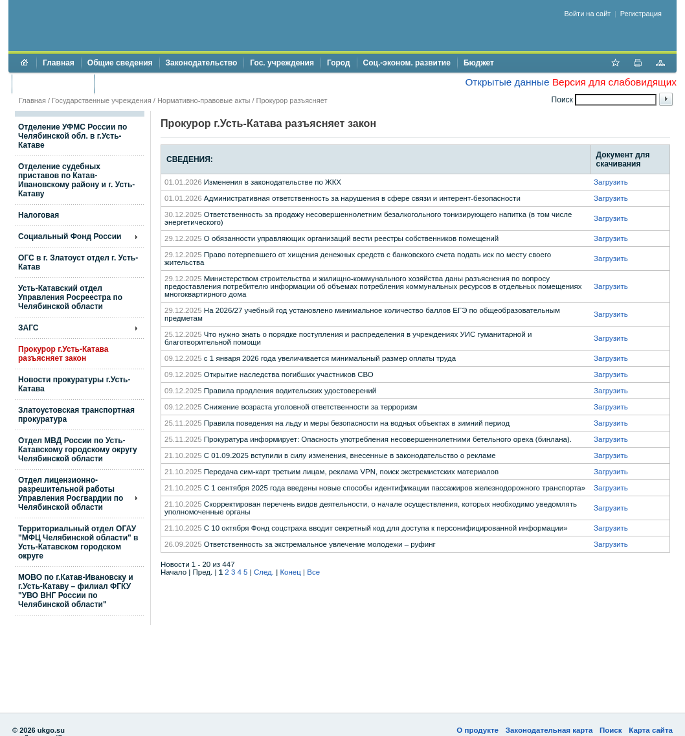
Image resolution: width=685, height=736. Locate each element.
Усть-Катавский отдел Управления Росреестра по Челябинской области (70, 297)
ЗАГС (28, 327)
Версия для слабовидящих (614, 81)
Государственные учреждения (102, 100)
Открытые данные (507, 81)
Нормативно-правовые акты (203, 100)
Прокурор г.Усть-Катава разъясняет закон (63, 354)
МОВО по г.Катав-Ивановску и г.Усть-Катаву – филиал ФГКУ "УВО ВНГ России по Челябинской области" (75, 591)
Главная (58, 62)
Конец (290, 572)
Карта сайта (651, 730)
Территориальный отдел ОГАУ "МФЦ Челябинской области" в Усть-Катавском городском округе (78, 542)
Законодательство (202, 62)
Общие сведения (120, 62)
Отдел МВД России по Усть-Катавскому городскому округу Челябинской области (77, 449)
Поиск (611, 730)
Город (338, 62)
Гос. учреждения (282, 62)
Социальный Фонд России (69, 236)
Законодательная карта (549, 730)
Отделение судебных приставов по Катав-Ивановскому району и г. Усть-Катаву (76, 180)
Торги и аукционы (52, 83)
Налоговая (38, 215)
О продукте (477, 730)
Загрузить (611, 182)
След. (264, 572)
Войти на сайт (588, 13)
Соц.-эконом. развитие (407, 62)
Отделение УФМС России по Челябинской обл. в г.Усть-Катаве (72, 136)
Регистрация (641, 13)
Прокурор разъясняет (292, 100)
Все (313, 572)
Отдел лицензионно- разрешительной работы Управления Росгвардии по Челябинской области (70, 494)
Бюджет (479, 62)
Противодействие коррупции (156, 83)
